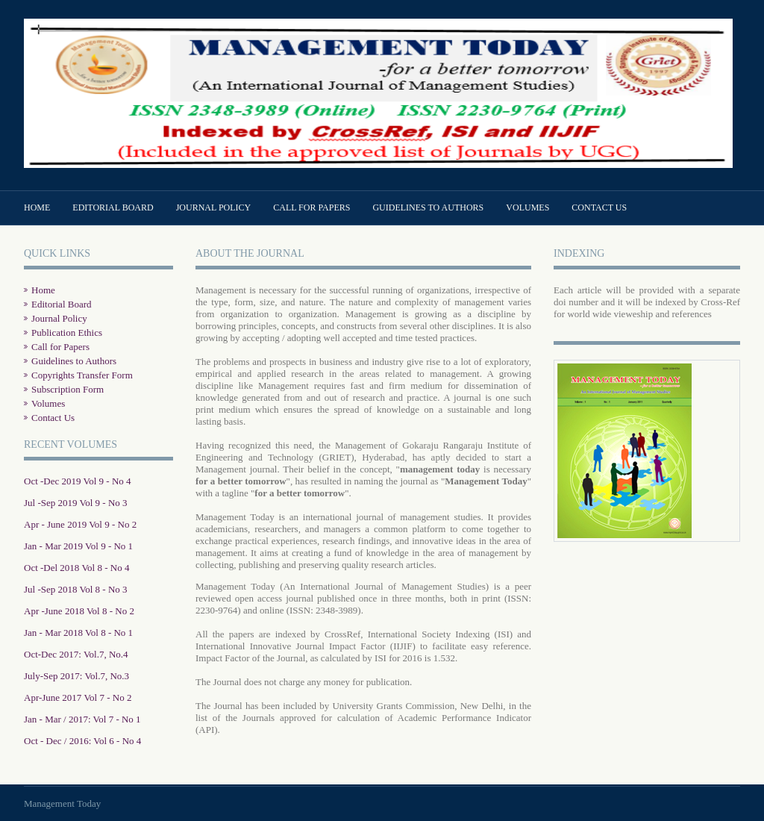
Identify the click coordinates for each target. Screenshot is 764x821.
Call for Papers (311, 207)
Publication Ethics (66, 332)
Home (37, 207)
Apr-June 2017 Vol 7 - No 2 (77, 697)
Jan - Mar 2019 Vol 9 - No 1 (78, 546)
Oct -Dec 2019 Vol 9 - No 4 (77, 481)
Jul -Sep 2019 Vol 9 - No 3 (76, 502)
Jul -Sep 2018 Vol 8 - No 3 (76, 589)
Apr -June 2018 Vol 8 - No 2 (79, 610)
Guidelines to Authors (427, 207)
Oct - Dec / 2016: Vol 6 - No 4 (82, 740)
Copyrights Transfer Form (82, 375)
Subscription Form (67, 389)
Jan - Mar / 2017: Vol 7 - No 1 (82, 719)
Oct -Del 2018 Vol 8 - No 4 (76, 567)
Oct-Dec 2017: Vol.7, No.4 (76, 654)
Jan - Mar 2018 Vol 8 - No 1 (78, 632)
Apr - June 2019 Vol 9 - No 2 (80, 524)
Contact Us (599, 207)
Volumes (527, 207)
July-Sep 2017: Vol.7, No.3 (76, 675)
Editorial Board (112, 207)
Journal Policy (213, 207)
